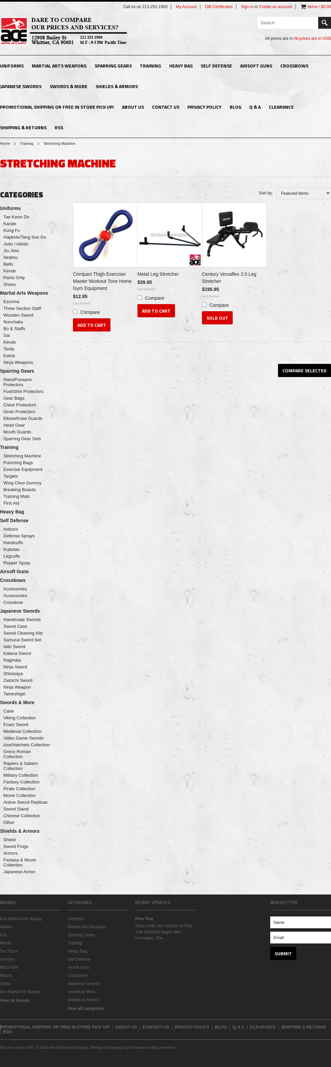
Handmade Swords (22, 619)
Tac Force (9, 951)
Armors (10, 853)
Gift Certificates (219, 6)
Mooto (5, 943)
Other (9, 822)
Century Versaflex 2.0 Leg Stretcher (229, 277)
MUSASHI (9, 967)
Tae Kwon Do (16, 216)
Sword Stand (15, 808)
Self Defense (216, 65)
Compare (90, 312)
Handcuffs (13, 542)
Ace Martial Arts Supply (21, 918)
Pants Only (14, 277)
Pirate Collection (19, 788)
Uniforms (12, 65)
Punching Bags (18, 462)
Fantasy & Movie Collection (19, 862)
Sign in (247, 6)
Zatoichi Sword (17, 680)
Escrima (11, 301)
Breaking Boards (19, 489)
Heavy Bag (181, 65)
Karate (9, 223)
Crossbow (13, 602)
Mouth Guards (17, 431)
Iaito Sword (14, 646)
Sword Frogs (15, 846)
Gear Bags (13, 398)
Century (7, 959)
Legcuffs (11, 556)
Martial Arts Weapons (59, 65)
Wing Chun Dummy (22, 482)
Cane (8, 711)
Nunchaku (13, 321)
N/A (3, 935)
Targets (10, 476)
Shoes (9, 284)
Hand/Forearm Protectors (17, 382)
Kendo (9, 270)
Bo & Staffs (14, 328)
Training (150, 65)
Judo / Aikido (15, 243)
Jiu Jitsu (11, 250)
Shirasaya (13, 673)
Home (5, 143)
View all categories (86, 1008)
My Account (186, 6)
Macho (6, 975)
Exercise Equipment (23, 469)
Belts (8, 264)
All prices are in (312, 38)
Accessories (15, 588)
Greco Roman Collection (17, 754)
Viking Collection (19, 717)
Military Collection (20, 775)
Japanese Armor (19, 871)
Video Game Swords (23, 738)
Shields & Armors (117, 86)
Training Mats (16, 496)
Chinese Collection (21, 815)
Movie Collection (19, 795)
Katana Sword (17, 653)
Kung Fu (11, 230)
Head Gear (14, 425)
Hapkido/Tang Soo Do (24, 237)
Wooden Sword (18, 315)
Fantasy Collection (21, 781)
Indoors (10, 529)
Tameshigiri (14, 693)
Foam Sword (15, 724)
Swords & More (68, 86)
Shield (9, 839)
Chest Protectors (19, 404)
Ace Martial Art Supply (20, 991)
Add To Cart (91, 324)
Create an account (275, 6)
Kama (9, 355)
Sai (6, 335)
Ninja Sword (15, 666)
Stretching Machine (22, 455)
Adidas (6, 927)
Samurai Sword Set (22, 639)
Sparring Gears (113, 65)
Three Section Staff (22, 308)
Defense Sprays (19, 535)
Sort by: (266, 193)
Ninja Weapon (17, 687)
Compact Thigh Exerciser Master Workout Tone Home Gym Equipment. (102, 281)
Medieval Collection (22, 731)
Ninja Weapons (18, 362)
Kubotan (11, 549)
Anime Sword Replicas (25, 802)
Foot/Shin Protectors (23, 391)
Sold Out (217, 317)
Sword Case (15, 626)
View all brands (14, 1000)
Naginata (12, 660)
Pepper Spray (16, 562)
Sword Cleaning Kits (23, 633)
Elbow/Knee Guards (23, 418)
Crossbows (294, 65)
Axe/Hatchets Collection (26, 744)
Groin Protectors (19, 411)
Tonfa (8, 348)
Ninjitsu (10, 257)
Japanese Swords (21, 86)
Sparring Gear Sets (22, 438)
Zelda (5, 983)
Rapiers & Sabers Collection (20, 766)
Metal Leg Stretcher (158, 274)
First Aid (11, 503)
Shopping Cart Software (126, 1047)
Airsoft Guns (256, 65)
